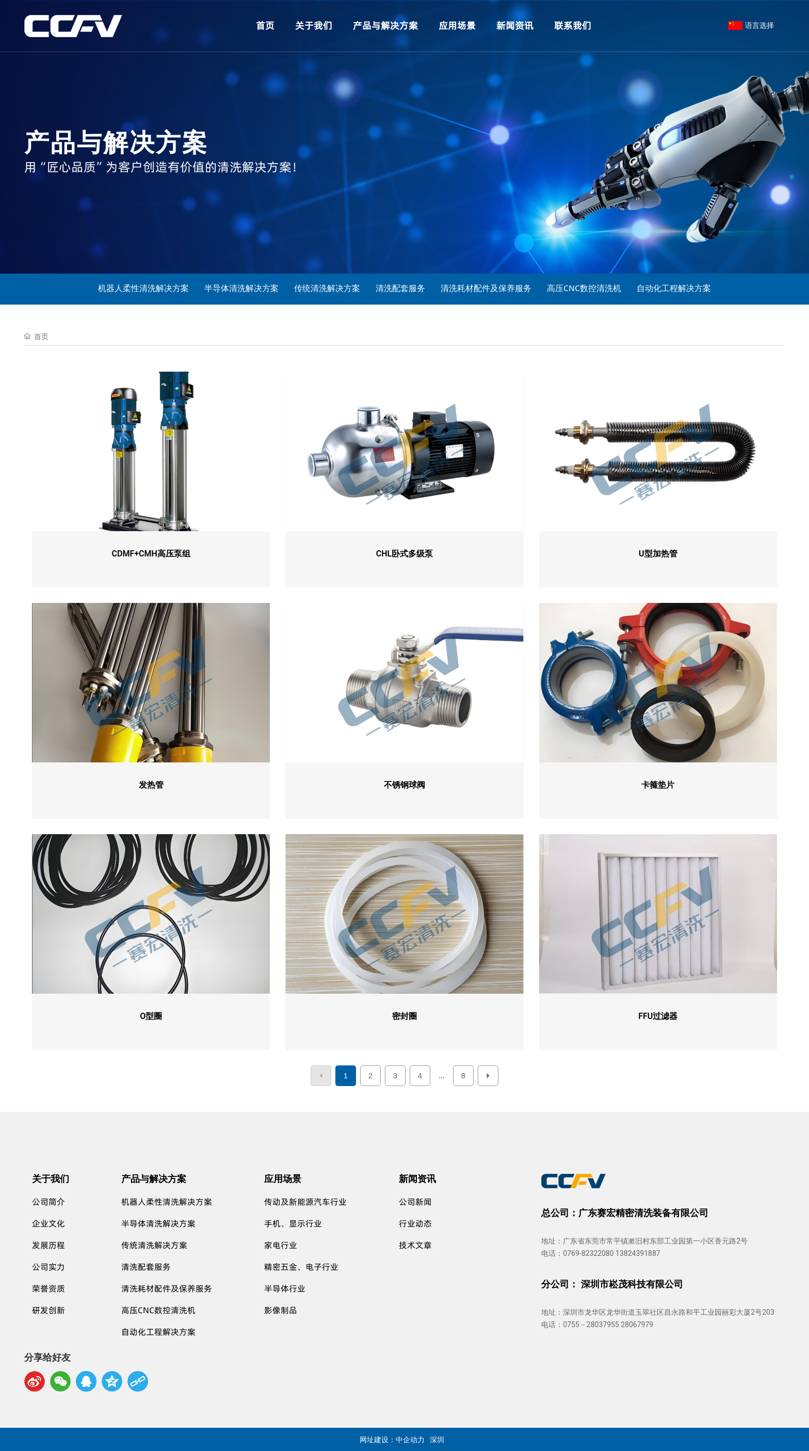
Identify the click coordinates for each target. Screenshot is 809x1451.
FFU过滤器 (657, 1016)
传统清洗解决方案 (327, 287)
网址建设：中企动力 (392, 1439)
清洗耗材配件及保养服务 (486, 287)
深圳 (437, 1439)
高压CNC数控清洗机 (584, 287)
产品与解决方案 (116, 140)
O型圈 (151, 1016)
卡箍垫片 (657, 785)
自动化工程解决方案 (674, 287)
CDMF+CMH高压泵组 (151, 554)
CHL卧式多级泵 (404, 554)
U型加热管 (658, 554)
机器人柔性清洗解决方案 (143, 287)
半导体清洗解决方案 (241, 287)
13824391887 (638, 1253)
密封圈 (404, 1016)
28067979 (637, 1324)
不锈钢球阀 (404, 785)
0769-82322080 (588, 1253)
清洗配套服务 (400, 287)
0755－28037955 (591, 1324)
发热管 (151, 785)
